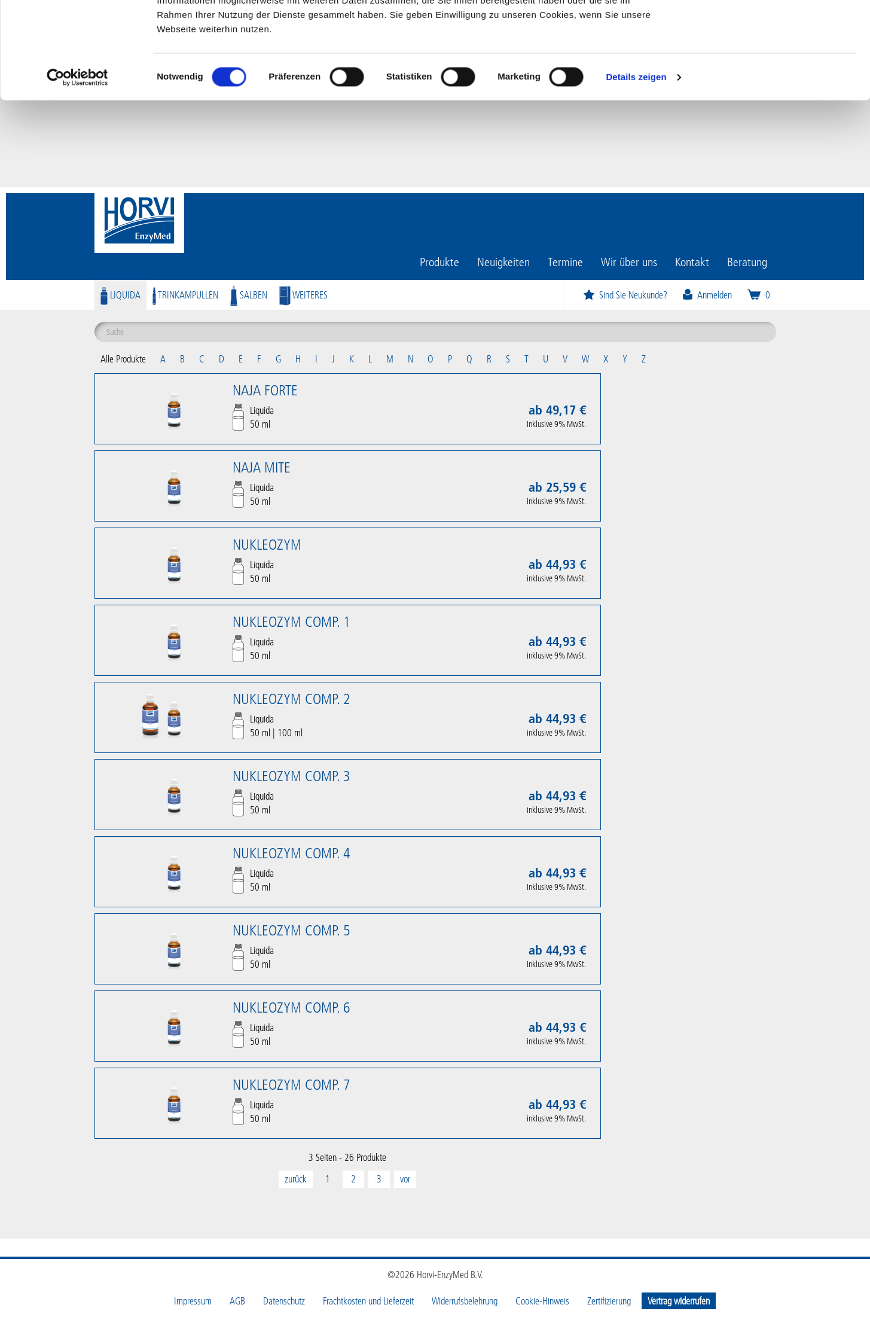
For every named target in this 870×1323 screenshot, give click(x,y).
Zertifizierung (609, 1301)
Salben (248, 294)
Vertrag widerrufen (679, 1300)
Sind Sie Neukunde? (624, 294)
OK (770, 31)
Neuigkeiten (503, 261)
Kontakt (692, 261)
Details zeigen (636, 163)
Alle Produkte (123, 358)
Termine (565, 261)
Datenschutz (284, 1301)
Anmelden (707, 294)
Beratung (747, 261)
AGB (237, 1301)
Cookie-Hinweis (542, 1301)
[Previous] (296, 1179)
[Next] (405, 1179)
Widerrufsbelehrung (464, 1301)
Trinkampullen (185, 294)
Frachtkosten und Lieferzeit (368, 1301)
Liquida (120, 294)
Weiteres (303, 294)
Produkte (439, 261)
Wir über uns (629, 261)
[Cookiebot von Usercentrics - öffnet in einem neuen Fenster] (77, 164)
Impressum (193, 1301)
